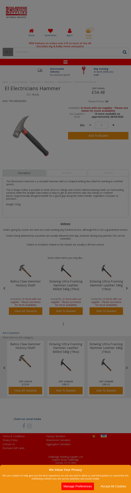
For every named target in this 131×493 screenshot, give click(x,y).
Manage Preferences (77, 486)
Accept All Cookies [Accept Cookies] (113, 486)
